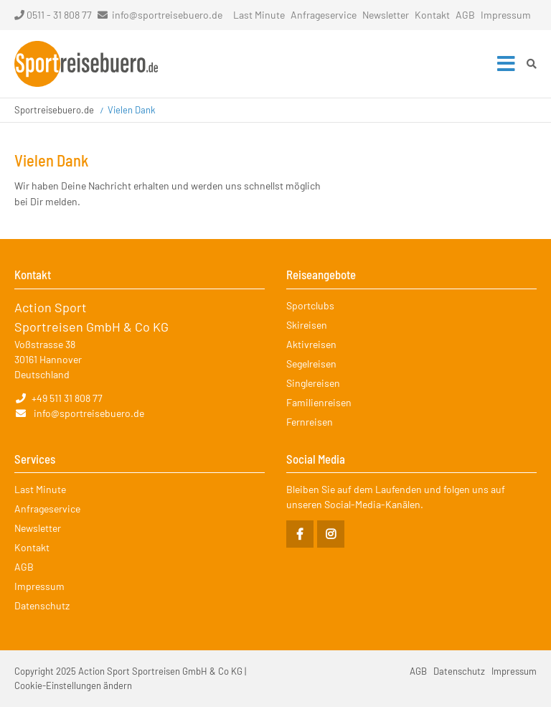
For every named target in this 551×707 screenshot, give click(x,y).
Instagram (330, 534)
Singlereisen (313, 383)
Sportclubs (310, 305)
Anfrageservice (324, 15)
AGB (465, 15)
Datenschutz (42, 605)
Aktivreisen (311, 344)
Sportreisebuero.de (54, 110)
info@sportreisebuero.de (167, 15)
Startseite (86, 64)
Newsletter (385, 15)
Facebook (300, 534)
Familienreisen (319, 402)
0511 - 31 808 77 (53, 15)
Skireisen (306, 325)
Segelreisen (311, 363)
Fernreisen (309, 422)
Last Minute (259, 15)
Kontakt (432, 15)
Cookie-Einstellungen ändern (73, 685)
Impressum (506, 15)
